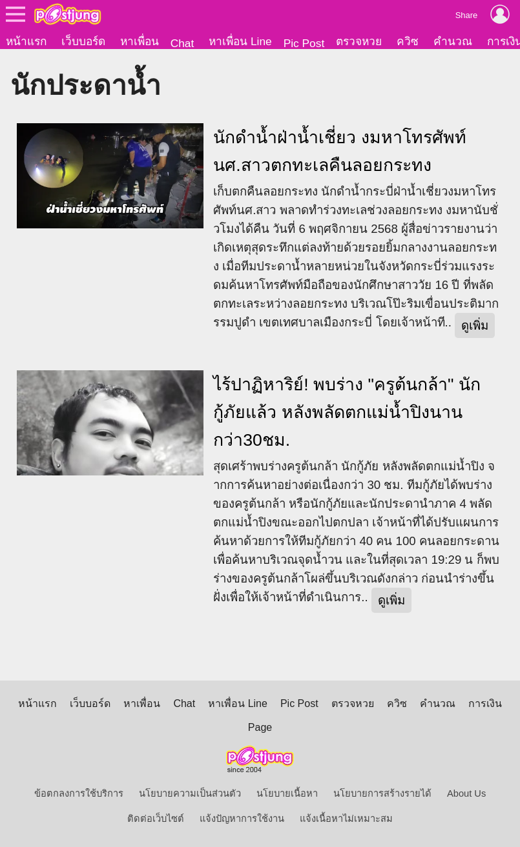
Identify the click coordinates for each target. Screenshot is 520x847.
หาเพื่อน (139, 41)
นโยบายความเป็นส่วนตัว (190, 793)
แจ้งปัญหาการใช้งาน (242, 818)
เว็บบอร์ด (83, 41)
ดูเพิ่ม (474, 325)
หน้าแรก (26, 41)
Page (260, 727)
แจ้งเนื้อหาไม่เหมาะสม (346, 818)
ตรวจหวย (359, 41)
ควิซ (408, 41)
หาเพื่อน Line (240, 41)
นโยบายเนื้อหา (287, 793)
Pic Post (304, 43)
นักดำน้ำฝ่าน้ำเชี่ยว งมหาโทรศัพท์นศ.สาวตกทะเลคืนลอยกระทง (339, 151)
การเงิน (485, 703)
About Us (466, 793)
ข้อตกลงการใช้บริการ (78, 793)
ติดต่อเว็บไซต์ (155, 818)
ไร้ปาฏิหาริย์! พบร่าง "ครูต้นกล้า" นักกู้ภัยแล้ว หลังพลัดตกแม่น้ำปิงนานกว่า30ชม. (347, 412)
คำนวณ (452, 41)
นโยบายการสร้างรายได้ (382, 793)
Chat (182, 43)
